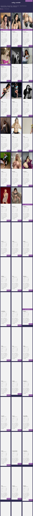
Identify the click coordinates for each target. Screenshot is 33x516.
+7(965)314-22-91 (3, 137)
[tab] (1, 9)
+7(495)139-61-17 (3, 32)
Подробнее (8, 45)
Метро (12, 6)
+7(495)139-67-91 (25, 416)
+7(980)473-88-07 (25, 67)
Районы (9, 6)
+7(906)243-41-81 (3, 102)
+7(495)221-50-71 (3, 416)
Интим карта (15, 6)
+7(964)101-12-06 (14, 67)
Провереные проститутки (4, 6)
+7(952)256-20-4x (14, 172)
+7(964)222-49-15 (25, 277)
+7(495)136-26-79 (3, 207)
